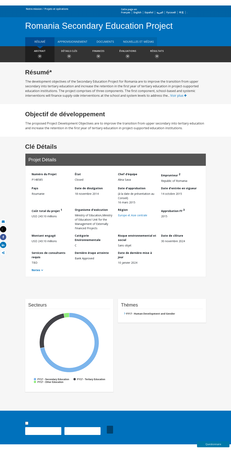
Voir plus (178, 95)
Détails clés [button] (69, 54)
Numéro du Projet (44, 174)
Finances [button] (98, 54)
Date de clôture (172, 235)
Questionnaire (213, 444)
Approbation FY (173, 210)
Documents (105, 41)
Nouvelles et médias (138, 41)
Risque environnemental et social (137, 238)
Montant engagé (44, 235)
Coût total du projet (47, 210)
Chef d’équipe (127, 174)
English (137, 12)
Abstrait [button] (39, 54)
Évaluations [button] (127, 54)
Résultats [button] (157, 54)
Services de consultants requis (48, 255)
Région (123, 210)
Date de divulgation (89, 188)
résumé (39, 41)
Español (149, 12)
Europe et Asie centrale (132, 215)
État (78, 174)
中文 (181, 12)
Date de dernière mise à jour (135, 255)
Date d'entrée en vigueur (179, 188)
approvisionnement (72, 41)
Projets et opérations (56, 9)
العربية (160, 12)
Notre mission (34, 9)
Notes (36, 270)
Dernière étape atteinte (92, 253)
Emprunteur (170, 174)
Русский (171, 12)
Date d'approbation (131, 188)
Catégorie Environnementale (88, 238)
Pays (35, 188)
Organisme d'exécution (91, 210)
